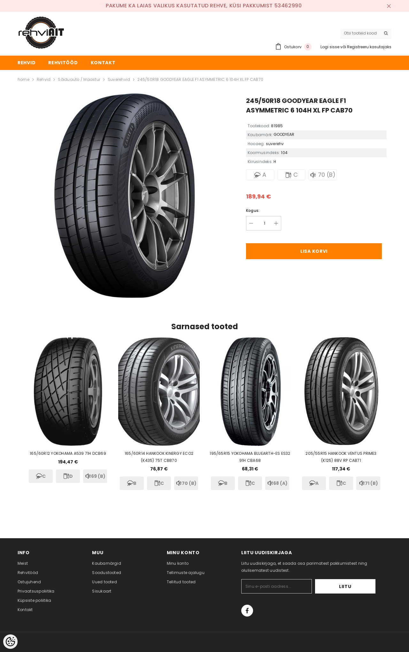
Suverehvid (119, 79)
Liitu (356, 586)
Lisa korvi (314, 251)
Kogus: (252, 210)
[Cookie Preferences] (10, 641)
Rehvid (43, 79)
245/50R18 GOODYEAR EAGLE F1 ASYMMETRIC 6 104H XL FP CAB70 (200, 79)
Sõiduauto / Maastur (79, 79)
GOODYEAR (284, 134)
